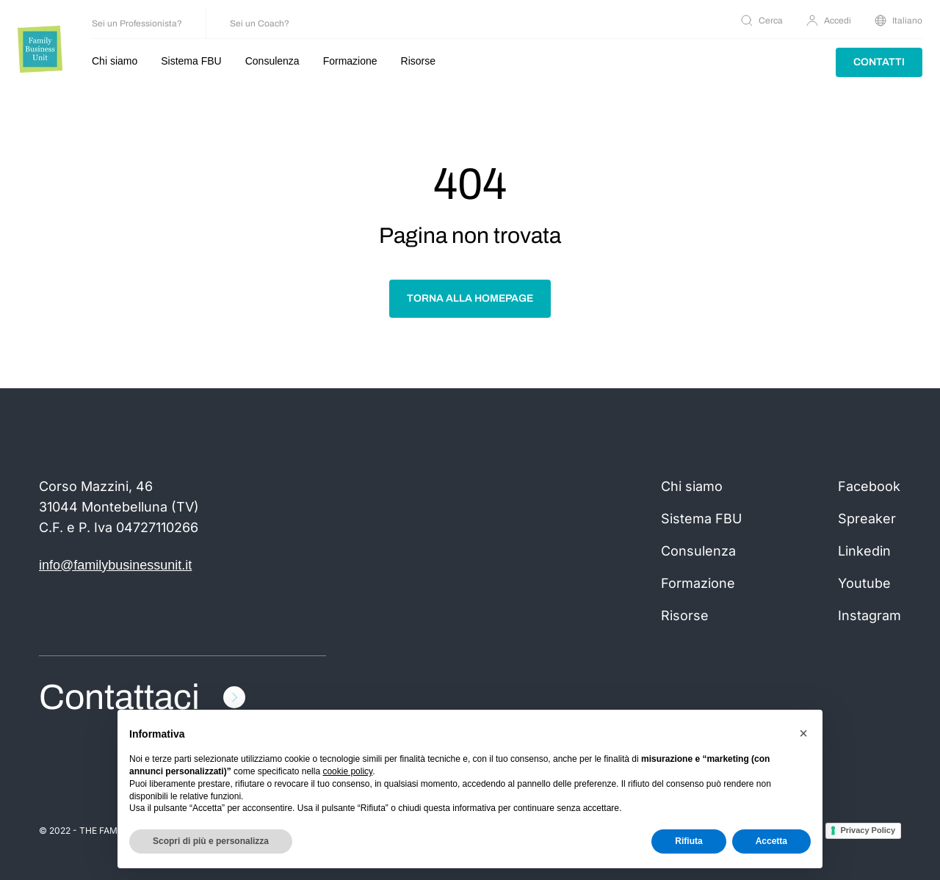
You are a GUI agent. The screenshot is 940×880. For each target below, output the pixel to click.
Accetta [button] (771, 841)
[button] (803, 733)
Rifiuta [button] (688, 841)
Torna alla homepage (470, 298)
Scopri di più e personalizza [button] (211, 841)
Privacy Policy (867, 830)
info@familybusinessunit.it (115, 565)
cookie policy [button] (347, 771)
